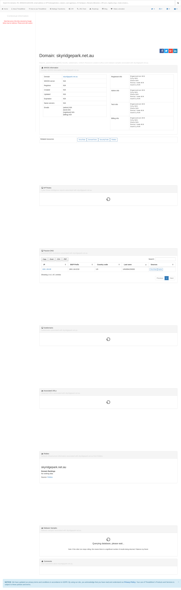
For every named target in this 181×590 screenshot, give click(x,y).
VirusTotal (82, 139)
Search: (162, 259)
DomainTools (92, 139)
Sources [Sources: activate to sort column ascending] (154, 265)
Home (5, 9)
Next (171, 278)
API (71, 9)
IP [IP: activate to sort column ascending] (44, 265)
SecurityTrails (104, 139)
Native (160, 269)
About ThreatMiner (18, 9)
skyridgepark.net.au (70, 77)
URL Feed (81, 9)
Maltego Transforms (57, 9)
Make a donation (118, 9)
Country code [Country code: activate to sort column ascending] (102, 265)
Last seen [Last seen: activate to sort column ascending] (128, 265)
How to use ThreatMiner (37, 9)
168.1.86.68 (46, 269)
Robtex (113, 139)
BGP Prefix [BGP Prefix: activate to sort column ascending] (74, 265)
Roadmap (94, 9)
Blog (104, 9)
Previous (160, 278)
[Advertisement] (18, 42)
